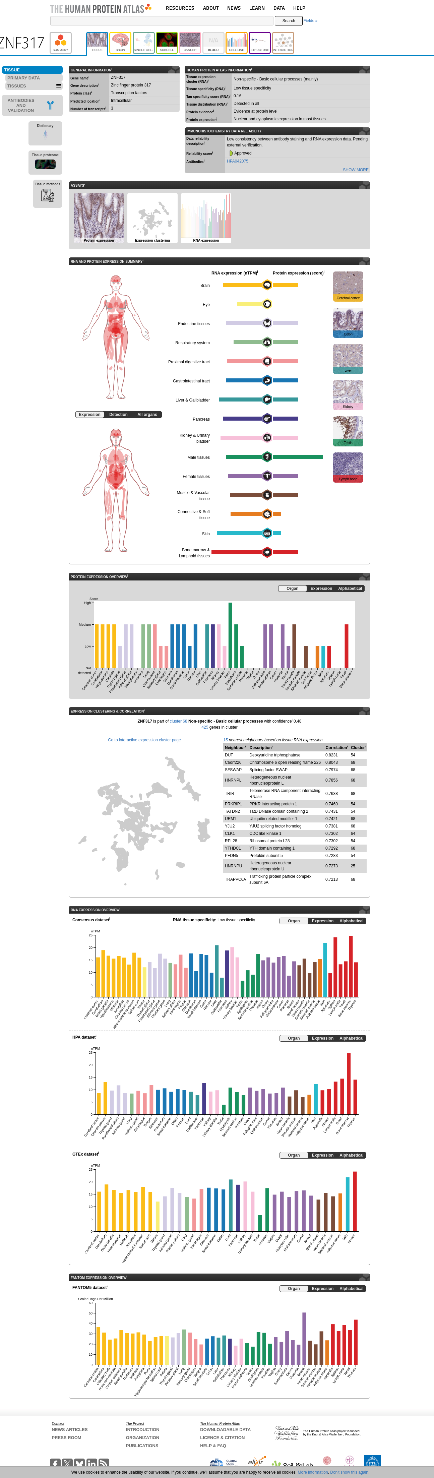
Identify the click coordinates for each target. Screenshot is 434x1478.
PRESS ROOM (66, 1437)
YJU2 (230, 826)
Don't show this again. (349, 1472)
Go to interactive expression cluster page (144, 740)
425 (204, 727)
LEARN (257, 7)
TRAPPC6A (235, 879)
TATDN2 (232, 811)
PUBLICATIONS (142, 1445)
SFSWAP (233, 769)
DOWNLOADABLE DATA (225, 1429)
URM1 (230, 818)
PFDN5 (231, 855)
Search (289, 20)
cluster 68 (178, 721)
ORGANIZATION (142, 1437)
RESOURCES (180, 7)
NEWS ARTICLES (70, 1429)
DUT (229, 755)
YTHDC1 (233, 848)
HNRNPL (233, 780)
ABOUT (211, 7)
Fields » (310, 20)
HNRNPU (233, 866)
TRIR (229, 793)
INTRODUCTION (143, 1429)
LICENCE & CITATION (222, 1437)
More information (313, 1472)
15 (225, 740)
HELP (299, 7)
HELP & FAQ (213, 1445)
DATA (279, 7)
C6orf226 (233, 762)
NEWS (234, 7)
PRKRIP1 (233, 804)
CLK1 (230, 833)
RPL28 (231, 841)
